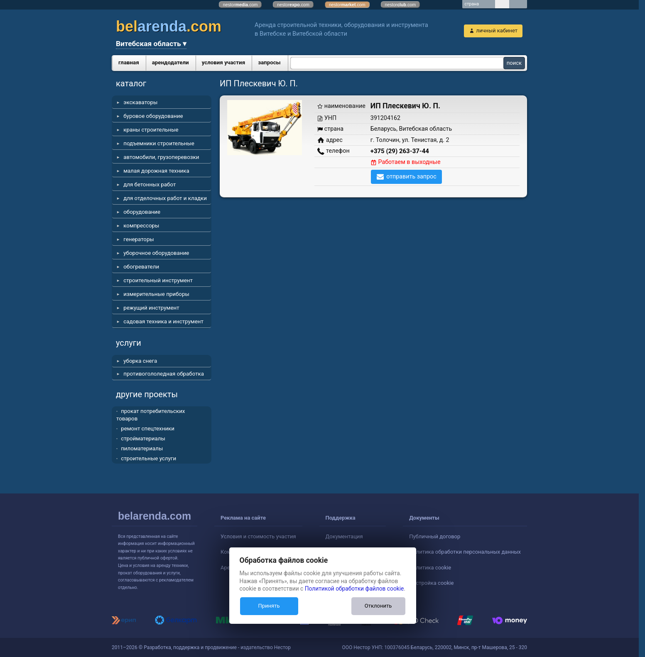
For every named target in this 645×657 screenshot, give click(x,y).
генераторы (138, 239)
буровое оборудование (153, 116)
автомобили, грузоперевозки (161, 157)
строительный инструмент (158, 280)
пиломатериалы (142, 448)
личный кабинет (496, 30)
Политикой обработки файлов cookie (354, 588)
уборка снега (140, 361)
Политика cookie (430, 567)
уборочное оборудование (156, 253)
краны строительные (150, 130)
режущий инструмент (151, 308)
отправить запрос (411, 176)
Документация (344, 536)
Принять (269, 606)
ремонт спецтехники (147, 428)
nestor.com (240, 4)
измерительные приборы (156, 294)
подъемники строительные (158, 143)
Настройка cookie (431, 583)
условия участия (223, 62)
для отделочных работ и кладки (165, 198)
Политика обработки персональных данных (465, 552)
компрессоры (141, 225)
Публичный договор (434, 536)
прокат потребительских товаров (150, 415)
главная (128, 62)
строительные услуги (148, 458)
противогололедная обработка (163, 374)
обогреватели (141, 267)
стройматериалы (143, 438)
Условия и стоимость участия (258, 536)
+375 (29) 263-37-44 (399, 151)
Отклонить (378, 606)
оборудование (141, 212)
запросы (269, 62)
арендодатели (170, 62)
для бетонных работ (149, 184)
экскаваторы (140, 102)
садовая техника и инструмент (163, 321)
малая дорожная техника (156, 171)
